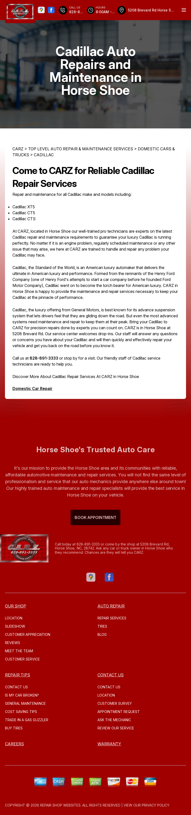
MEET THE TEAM (19, 651)
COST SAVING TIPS (21, 711)
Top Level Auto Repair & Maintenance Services (80, 148)
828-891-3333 (44, 358)
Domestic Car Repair (32, 388)
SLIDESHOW (15, 626)
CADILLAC (44, 154)
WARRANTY (109, 743)
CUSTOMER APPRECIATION (27, 634)
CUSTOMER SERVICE (22, 659)
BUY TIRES (14, 728)
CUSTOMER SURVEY (114, 703)
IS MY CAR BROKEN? (22, 695)
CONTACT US (16, 687)
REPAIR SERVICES (111, 618)
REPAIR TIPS (17, 674)
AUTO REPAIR (111, 605)
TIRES (102, 626)
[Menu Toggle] (184, 10)
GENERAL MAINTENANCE (25, 703)
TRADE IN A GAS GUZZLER (26, 720)
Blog (102, 634)
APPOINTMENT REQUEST (118, 711)
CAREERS (14, 743)
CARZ (17, 148)
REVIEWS (12, 643)
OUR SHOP (15, 605)
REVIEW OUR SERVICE (115, 728)
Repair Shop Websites (60, 805)
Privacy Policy (155, 805)
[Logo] (20, 11)
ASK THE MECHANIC (114, 720)
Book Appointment (95, 526)
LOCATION (13, 618)
